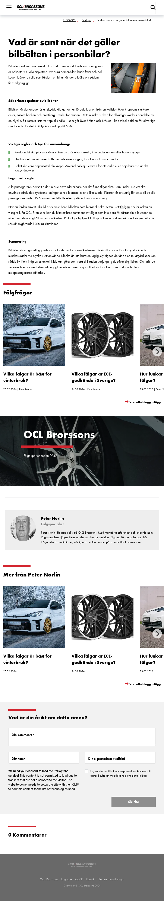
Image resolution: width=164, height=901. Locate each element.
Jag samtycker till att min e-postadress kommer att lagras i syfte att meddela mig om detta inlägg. (120, 773)
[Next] (157, 351)
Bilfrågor (86, 20)
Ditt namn (18, 758)
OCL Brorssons (49, 879)
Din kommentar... (24, 734)
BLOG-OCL (69, 20)
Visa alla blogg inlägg (145, 402)
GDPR (79, 879)
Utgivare (66, 879)
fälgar (125, 207)
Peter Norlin (25, 389)
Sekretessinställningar (111, 879)
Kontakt (90, 879)
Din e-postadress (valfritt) (106, 758)
